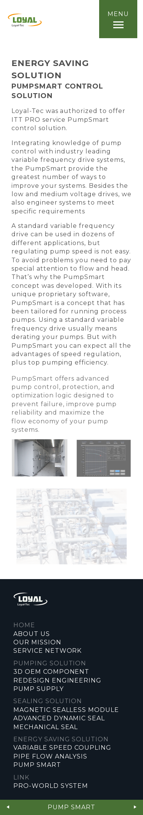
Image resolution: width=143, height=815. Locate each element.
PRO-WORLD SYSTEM (50, 785)
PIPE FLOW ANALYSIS (50, 756)
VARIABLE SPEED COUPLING (62, 747)
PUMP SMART (37, 764)
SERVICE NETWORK (47, 650)
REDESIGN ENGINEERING (57, 680)
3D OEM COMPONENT (51, 671)
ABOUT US (31, 633)
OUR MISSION (37, 642)
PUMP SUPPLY (38, 688)
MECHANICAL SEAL (45, 727)
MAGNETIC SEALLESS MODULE (66, 709)
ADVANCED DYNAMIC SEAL (59, 718)
